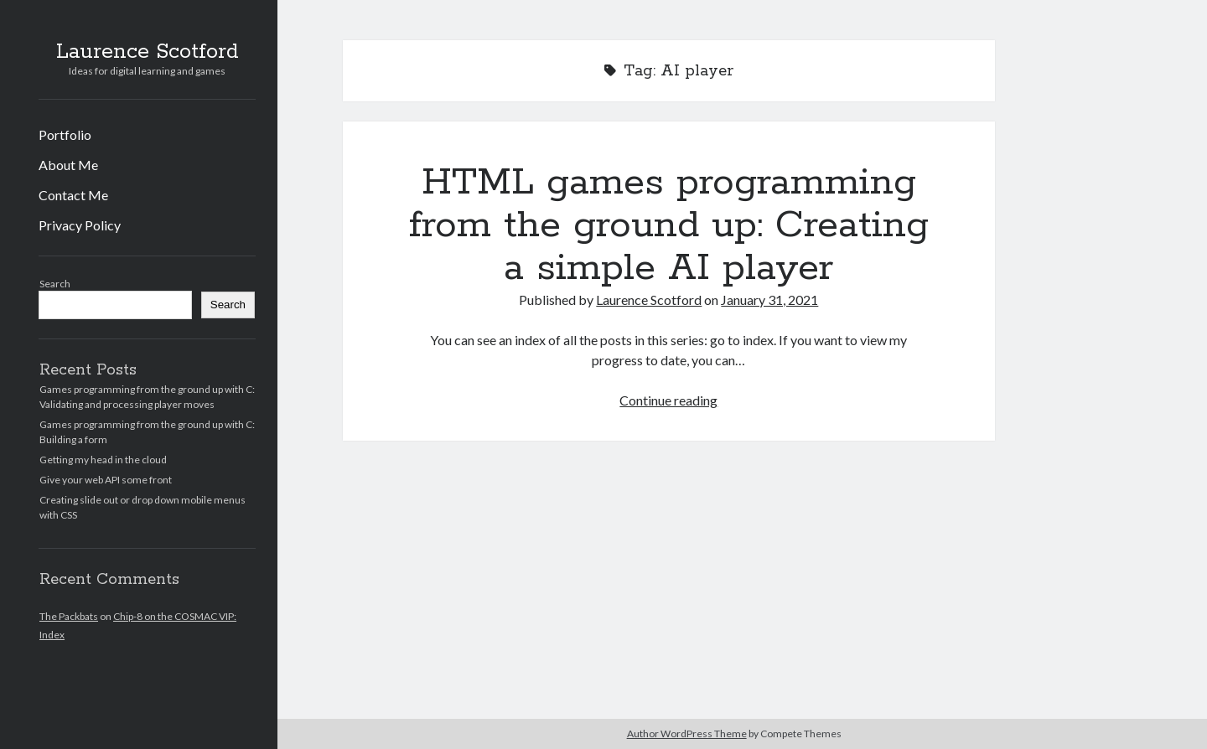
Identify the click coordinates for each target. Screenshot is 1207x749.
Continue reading (668, 400)
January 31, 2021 (769, 299)
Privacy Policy (80, 225)
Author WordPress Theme (687, 733)
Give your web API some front (105, 479)
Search (54, 283)
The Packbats (68, 616)
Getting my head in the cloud (103, 459)
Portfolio (65, 134)
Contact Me (73, 195)
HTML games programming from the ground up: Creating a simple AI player (669, 225)
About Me (68, 165)
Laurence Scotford (147, 52)
